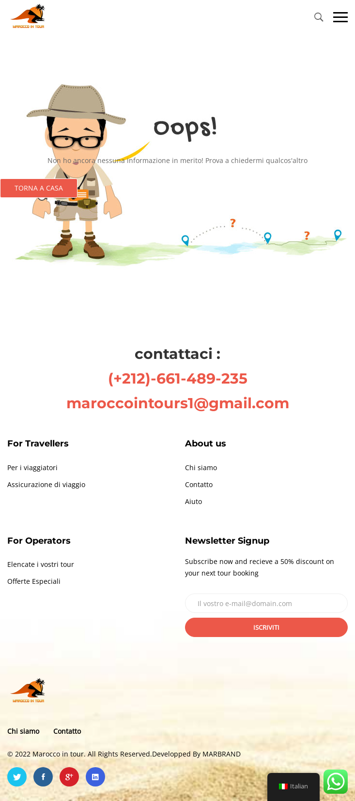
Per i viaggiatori (32, 467)
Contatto (199, 484)
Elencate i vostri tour (40, 564)
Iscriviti (266, 627)
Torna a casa (39, 188)
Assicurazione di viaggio (46, 484)
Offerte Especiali (34, 581)
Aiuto (193, 501)
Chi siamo (201, 467)
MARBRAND (221, 753)
